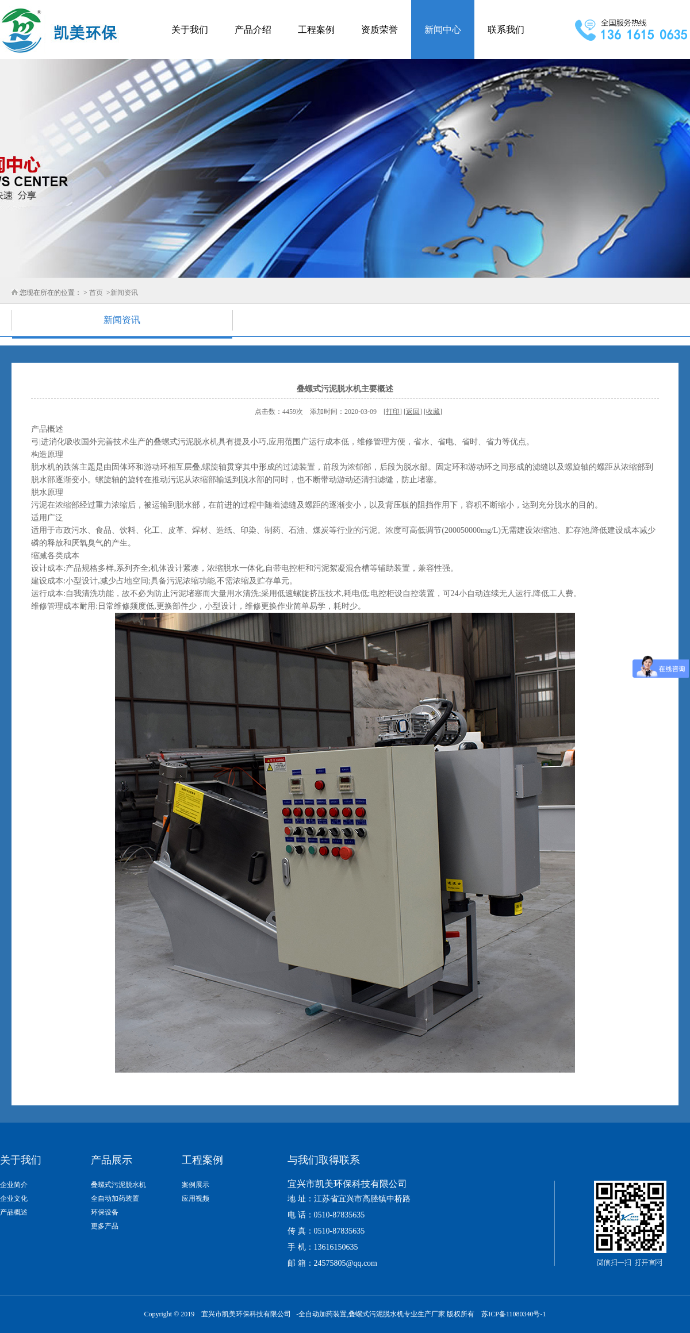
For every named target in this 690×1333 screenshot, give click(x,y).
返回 (413, 412)
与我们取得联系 (324, 1160)
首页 (96, 293)
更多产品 (104, 1226)
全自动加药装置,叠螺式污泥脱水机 (351, 1314)
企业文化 (14, 1198)
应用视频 (195, 1198)
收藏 (433, 412)
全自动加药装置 (115, 1198)
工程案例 (316, 29)
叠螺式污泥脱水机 (118, 1185)
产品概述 (14, 1212)
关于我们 (189, 29)
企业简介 (14, 1185)
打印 (393, 412)
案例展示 (195, 1185)
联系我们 (506, 29)
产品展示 (111, 1160)
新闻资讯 (124, 293)
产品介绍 (253, 29)
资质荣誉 (379, 29)
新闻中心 (442, 29)
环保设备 (104, 1212)
